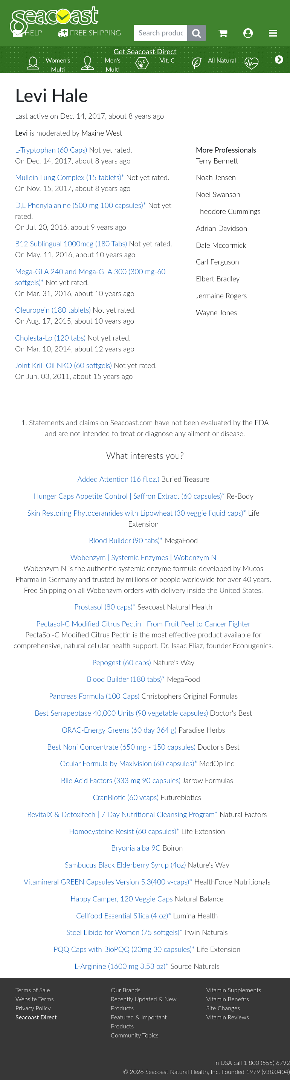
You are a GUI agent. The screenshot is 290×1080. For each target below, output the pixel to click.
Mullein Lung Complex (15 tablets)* (69, 177)
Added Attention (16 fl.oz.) (118, 479)
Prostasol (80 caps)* (105, 606)
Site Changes (223, 1007)
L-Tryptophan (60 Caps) (51, 149)
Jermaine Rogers (221, 295)
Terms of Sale (32, 989)
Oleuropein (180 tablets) (53, 310)
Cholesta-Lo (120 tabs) (50, 337)
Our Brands (125, 989)
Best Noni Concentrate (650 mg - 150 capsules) (121, 746)
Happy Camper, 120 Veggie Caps (121, 898)
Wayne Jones (216, 312)
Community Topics (134, 1035)
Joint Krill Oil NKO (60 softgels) (63, 365)
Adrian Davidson (221, 228)
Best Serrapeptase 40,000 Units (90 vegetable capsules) (121, 713)
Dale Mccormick (221, 245)
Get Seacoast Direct (144, 51)
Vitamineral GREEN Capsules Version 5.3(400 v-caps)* (108, 881)
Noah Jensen (216, 177)
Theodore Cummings (228, 211)
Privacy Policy (33, 1007)
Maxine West (101, 132)
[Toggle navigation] (273, 32)
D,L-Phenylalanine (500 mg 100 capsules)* (80, 205)
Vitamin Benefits (227, 998)
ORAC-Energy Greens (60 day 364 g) (119, 730)
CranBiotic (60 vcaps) (126, 797)
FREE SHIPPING (89, 32)
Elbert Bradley (218, 278)
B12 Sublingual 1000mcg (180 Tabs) (71, 243)
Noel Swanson (218, 194)
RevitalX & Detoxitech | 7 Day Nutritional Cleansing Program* (122, 814)
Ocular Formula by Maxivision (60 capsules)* (128, 763)
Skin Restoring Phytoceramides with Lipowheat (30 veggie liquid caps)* (136, 513)
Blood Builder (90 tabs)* (126, 540)
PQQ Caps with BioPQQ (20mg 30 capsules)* (124, 949)
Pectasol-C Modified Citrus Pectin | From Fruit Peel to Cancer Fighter (143, 623)
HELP (27, 32)
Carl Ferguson (217, 261)
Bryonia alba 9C (135, 847)
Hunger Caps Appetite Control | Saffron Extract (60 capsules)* (128, 496)
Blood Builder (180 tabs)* (126, 679)
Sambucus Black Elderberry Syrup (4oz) (125, 864)
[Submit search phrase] (196, 33)
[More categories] (279, 59)
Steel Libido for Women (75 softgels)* (124, 932)
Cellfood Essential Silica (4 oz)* (123, 915)
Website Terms (34, 998)
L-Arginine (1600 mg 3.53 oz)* (121, 966)
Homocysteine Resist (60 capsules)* (124, 831)
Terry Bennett (217, 160)
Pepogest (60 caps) (121, 662)
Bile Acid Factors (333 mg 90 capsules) (120, 780)
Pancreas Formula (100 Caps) (94, 696)
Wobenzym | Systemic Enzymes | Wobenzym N (143, 557)
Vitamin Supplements (233, 989)
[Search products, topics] (161, 33)
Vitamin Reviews (227, 1016)
